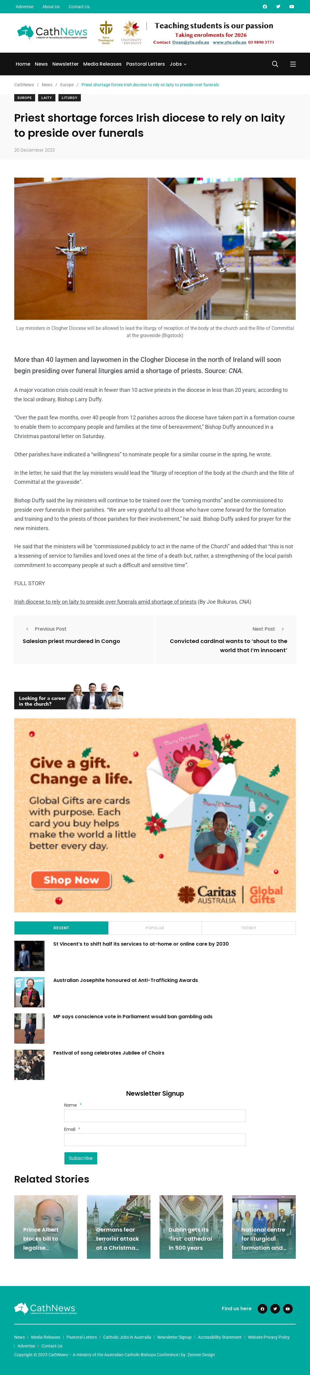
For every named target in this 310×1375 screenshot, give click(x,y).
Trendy (248, 928)
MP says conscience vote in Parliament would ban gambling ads (133, 1016)
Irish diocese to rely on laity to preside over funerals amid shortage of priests (105, 602)
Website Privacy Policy (269, 1337)
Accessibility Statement (220, 1337)
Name (73, 1105)
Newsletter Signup (174, 1337)
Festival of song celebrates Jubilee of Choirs (110, 1052)
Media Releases (102, 64)
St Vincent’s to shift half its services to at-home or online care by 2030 (141, 943)
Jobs (176, 64)
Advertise (24, 6)
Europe (25, 98)
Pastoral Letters (145, 64)
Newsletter (65, 64)
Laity (46, 98)
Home (23, 64)
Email (72, 1129)
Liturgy (70, 98)
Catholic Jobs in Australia (127, 1337)
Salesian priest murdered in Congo (71, 641)
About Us (51, 6)
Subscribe (81, 1158)
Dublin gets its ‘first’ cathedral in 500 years (190, 1239)
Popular (155, 928)
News (41, 64)
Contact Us (79, 6)
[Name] (155, 1115)
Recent (61, 928)
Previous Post (45, 628)
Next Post (269, 628)
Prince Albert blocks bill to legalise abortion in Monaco (41, 1248)
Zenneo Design (201, 1354)
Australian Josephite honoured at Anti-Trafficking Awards (126, 980)
